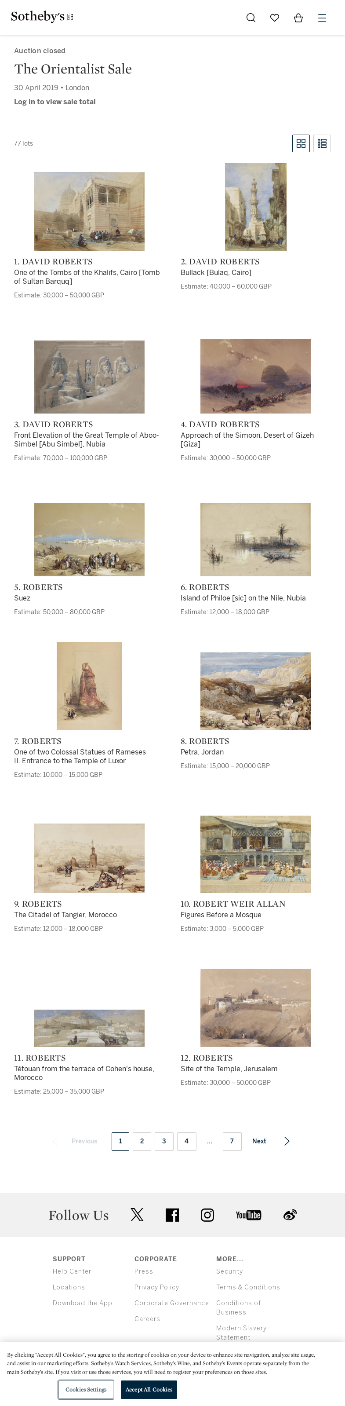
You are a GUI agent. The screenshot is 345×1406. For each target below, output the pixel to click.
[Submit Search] (251, 17)
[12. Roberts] (255, 1008)
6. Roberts (205, 587)
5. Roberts (38, 587)
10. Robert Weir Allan (233, 903)
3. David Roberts (53, 424)
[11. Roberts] (89, 1028)
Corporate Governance (171, 1303)
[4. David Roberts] (255, 376)
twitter (137, 1215)
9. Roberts (38, 903)
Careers (147, 1319)
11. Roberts (40, 1057)
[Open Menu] (322, 18)
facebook (172, 1215)
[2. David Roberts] (256, 207)
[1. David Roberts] (89, 211)
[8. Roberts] (255, 691)
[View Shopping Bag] (298, 17)
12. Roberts (207, 1057)
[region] (172, 1374)
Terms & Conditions (248, 1287)
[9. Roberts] (89, 858)
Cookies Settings (85, 1389)
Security (229, 1271)
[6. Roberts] (255, 539)
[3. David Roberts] (89, 377)
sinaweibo (290, 1214)
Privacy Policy (156, 1287)
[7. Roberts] (89, 686)
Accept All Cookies (149, 1389)
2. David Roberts (220, 261)
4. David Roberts (220, 424)
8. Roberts (205, 741)
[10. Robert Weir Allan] (255, 854)
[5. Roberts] (89, 539)
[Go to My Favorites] (274, 17)
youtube (248, 1215)
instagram (207, 1215)
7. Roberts (38, 741)
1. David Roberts (53, 261)
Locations (69, 1287)
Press (143, 1271)
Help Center (72, 1271)
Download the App (83, 1303)
